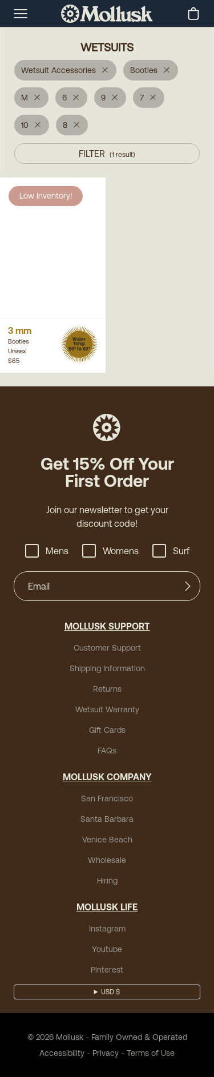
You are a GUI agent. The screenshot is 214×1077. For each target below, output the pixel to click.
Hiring (107, 880)
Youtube (107, 949)
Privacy (105, 1053)
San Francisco (107, 798)
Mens (46, 551)
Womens (110, 551)
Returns (107, 688)
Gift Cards (107, 730)
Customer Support (107, 647)
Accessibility (61, 1053)
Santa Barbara (107, 819)
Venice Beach (107, 839)
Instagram (107, 928)
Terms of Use (151, 1053)
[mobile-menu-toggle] (20, 13)
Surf (170, 551)
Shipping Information (107, 668)
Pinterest (107, 969)
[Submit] (188, 586)
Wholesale (107, 860)
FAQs (107, 750)
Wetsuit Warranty (107, 709)
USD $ (110, 992)
